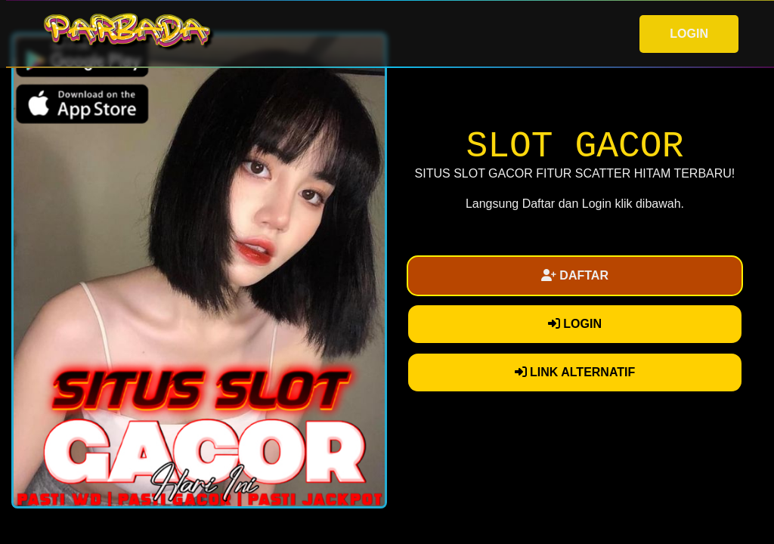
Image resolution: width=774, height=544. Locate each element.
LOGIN (689, 33)
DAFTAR (574, 275)
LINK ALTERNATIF (575, 372)
